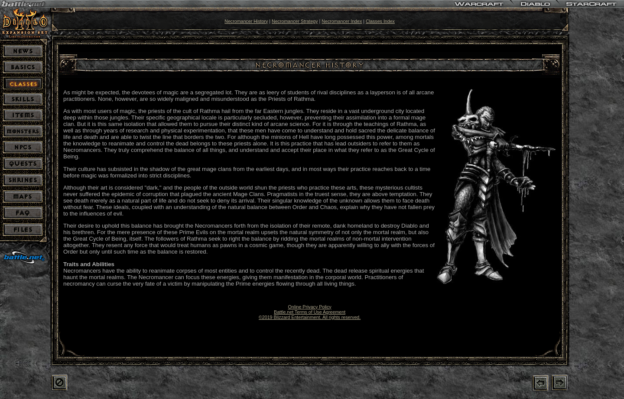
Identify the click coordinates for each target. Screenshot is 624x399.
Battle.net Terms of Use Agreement (309, 312)
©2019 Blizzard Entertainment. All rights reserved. (310, 317)
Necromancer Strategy (295, 21)
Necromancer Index (342, 21)
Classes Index (380, 21)
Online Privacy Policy (310, 306)
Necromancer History (246, 21)
